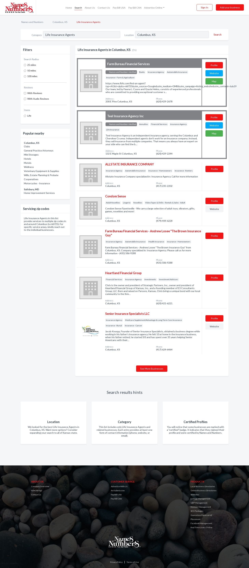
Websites (195, 494)
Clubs (27, 146)
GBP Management (199, 503)
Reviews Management (201, 507)
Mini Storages (31, 154)
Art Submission (118, 490)
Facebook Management (201, 523)
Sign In (204, 7)
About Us (90, 7)
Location (129, 35)
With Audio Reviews (38, 98)
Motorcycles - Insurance (37, 183)
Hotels (27, 158)
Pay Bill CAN (134, 7)
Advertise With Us (119, 486)
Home (69, 7)
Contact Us (104, 7)
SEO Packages (197, 511)
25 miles (31, 64)
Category (37, 35)
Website (214, 73)
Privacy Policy (116, 562)
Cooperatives (31, 179)
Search (78, 7)
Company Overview (40, 486)
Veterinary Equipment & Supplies (41, 171)
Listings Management (200, 498)
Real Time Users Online (201, 527)
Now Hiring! (36, 490)
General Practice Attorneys (38, 150)
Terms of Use (133, 562)
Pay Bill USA (119, 7)
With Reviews (34, 93)
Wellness (29, 166)
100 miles (32, 76)
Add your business (230, 7)
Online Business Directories (204, 490)
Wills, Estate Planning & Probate (41, 175)
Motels (27, 162)
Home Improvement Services (39, 192)
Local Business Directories (203, 486)
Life (29, 115)
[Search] (217, 34)
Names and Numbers (32, 22)
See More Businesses (151, 368)
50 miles (31, 70)
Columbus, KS (60, 22)
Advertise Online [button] (153, 7)
